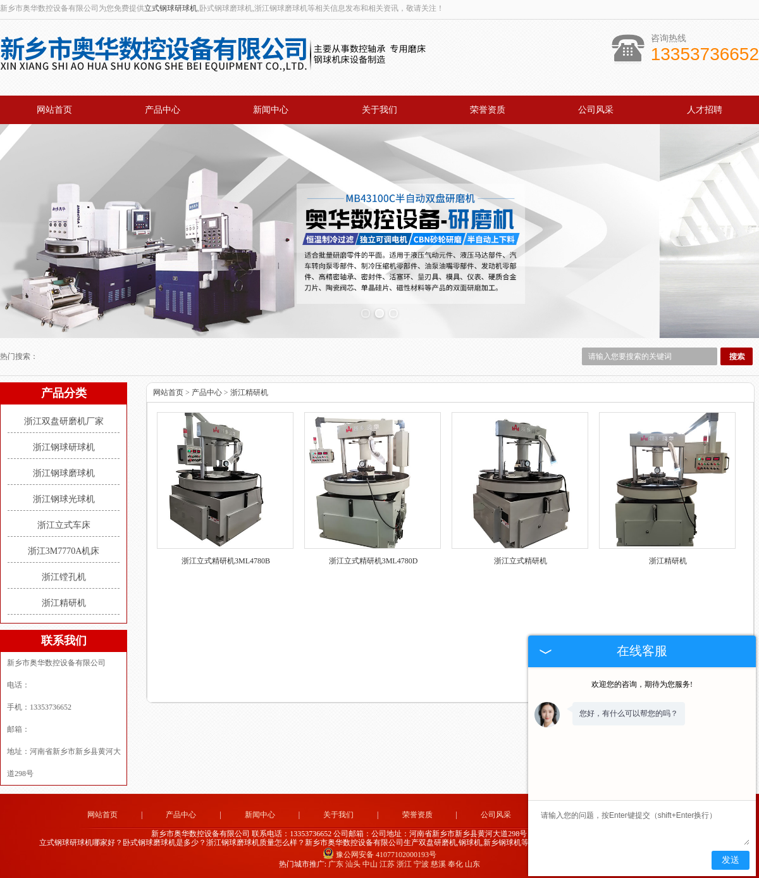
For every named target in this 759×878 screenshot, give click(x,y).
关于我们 (379, 110)
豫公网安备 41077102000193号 (379, 853)
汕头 (353, 862)
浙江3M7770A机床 (64, 550)
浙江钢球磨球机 (64, 472)
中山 (370, 862)
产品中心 (162, 110)
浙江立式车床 (63, 524)
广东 (335, 862)
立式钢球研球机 (170, 8)
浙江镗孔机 (64, 575)
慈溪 (438, 862)
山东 (472, 862)
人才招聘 (704, 110)
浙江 (404, 862)
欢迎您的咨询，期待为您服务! (642, 684)
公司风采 (596, 110)
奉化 (455, 862)
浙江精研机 (64, 601)
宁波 (421, 862)
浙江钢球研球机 (64, 446)
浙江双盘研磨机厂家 (64, 420)
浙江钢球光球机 (64, 498)
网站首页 (54, 110)
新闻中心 (270, 110)
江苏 (387, 862)
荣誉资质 (487, 110)
